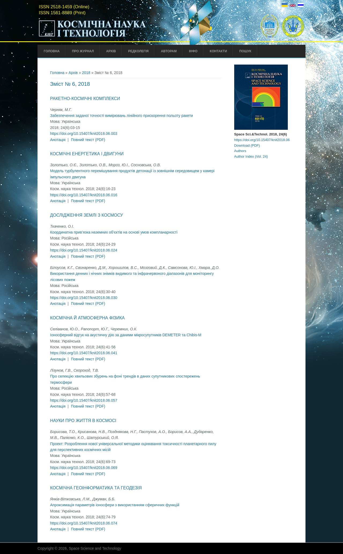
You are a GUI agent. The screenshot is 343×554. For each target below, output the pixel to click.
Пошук (245, 51)
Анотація (57, 140)
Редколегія (138, 51)
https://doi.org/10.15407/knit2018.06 (262, 140)
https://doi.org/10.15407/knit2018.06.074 (83, 523)
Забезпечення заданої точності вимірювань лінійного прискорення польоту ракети (121, 115)
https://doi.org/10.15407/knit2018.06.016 (83, 195)
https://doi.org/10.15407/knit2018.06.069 (83, 468)
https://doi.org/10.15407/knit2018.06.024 (83, 250)
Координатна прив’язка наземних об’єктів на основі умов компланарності (113, 232)
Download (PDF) (247, 145)
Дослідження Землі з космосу (86, 215)
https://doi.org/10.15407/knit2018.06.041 (83, 353)
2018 (86, 73)
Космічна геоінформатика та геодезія (96, 488)
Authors (240, 151)
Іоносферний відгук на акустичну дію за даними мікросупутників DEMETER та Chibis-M (126, 335)
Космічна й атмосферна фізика (87, 318)
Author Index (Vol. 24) (251, 156)
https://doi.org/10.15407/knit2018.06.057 (83, 400)
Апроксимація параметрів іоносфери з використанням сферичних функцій (114, 505)
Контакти (218, 51)
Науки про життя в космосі (83, 420)
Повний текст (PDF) (88, 140)
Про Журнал (83, 51)
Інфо (193, 51)
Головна (51, 51)
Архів (111, 51)
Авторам (169, 51)
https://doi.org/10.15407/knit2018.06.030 (83, 298)
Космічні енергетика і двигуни (87, 154)
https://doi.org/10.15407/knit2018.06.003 (83, 133)
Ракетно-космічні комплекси (85, 98)
